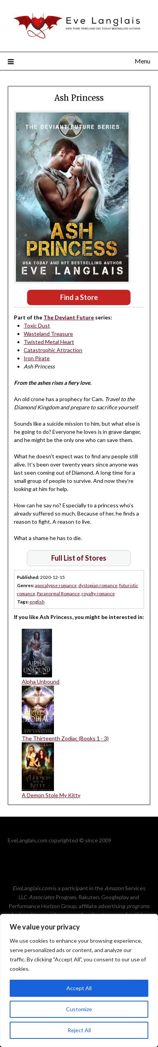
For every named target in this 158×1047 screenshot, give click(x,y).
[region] (79, 980)
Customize (79, 1009)
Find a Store (79, 297)
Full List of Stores (78, 558)
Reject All (79, 1030)
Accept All (79, 988)
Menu (142, 61)
